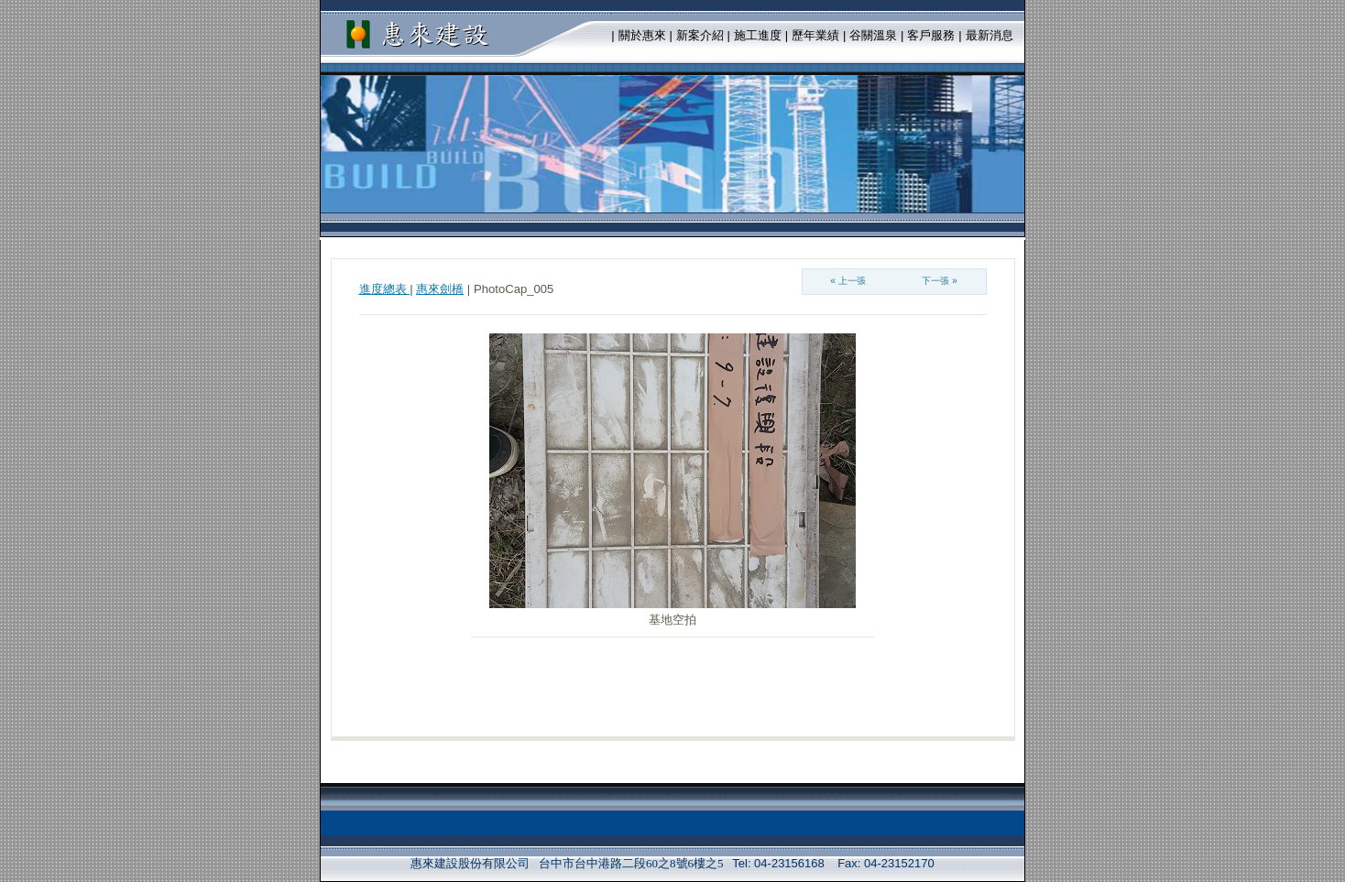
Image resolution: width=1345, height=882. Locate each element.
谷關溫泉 (873, 35)
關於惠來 (642, 35)
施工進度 (758, 35)
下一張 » (939, 281)
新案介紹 (700, 35)
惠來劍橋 (440, 289)
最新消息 (989, 35)
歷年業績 (815, 35)
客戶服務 (931, 35)
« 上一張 (848, 281)
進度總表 (384, 289)
